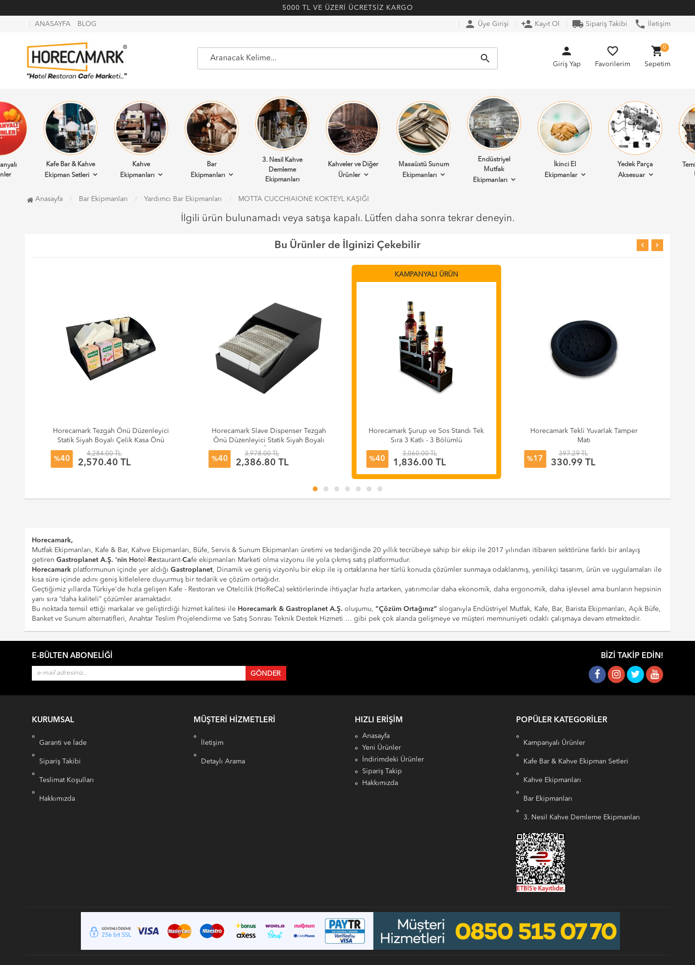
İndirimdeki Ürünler (393, 759)
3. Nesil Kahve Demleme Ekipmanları (282, 140)
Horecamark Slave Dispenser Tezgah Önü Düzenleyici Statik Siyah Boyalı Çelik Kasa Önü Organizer (269, 440)
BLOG (87, 24)
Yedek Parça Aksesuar (635, 139)
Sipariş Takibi (599, 24)
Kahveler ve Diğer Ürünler (353, 139)
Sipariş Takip (382, 771)
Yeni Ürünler (381, 747)
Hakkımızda (57, 771)
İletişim (652, 24)
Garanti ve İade (63, 736)
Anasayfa (45, 199)
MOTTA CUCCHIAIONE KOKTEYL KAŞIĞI (303, 199)
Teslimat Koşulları (66, 759)
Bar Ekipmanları (212, 139)
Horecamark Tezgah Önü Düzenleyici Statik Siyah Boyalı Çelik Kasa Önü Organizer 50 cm (111, 440)
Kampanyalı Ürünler (554, 736)
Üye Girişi (486, 24)
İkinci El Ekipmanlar (565, 139)
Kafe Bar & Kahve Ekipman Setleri (71, 139)
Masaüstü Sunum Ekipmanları (423, 139)
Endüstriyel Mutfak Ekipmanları (494, 139)
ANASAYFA (53, 24)
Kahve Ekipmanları (141, 139)
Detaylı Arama (223, 747)
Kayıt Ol (540, 24)
